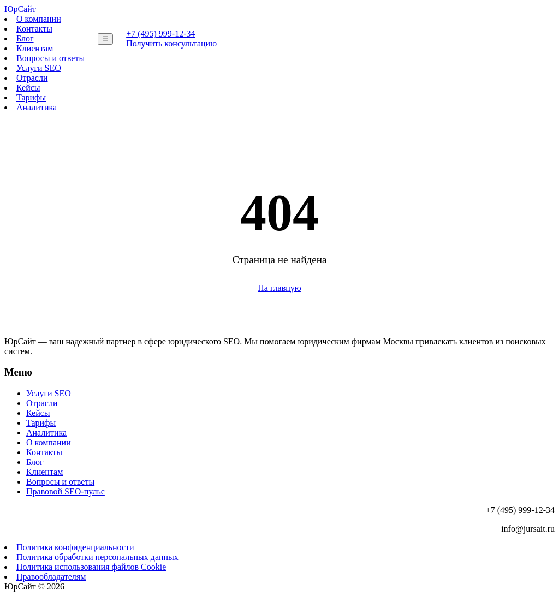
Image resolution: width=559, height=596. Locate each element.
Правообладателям (51, 576)
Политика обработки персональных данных (97, 557)
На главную (279, 288)
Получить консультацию (171, 43)
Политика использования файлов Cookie (91, 566)
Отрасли (32, 77)
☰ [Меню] (105, 39)
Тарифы (31, 97)
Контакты (34, 28)
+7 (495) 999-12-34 (160, 33)
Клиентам (34, 48)
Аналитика (36, 107)
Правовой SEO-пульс (65, 491)
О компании (38, 18)
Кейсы (28, 87)
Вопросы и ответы (50, 58)
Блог (25, 38)
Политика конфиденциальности (75, 547)
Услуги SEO (38, 68)
